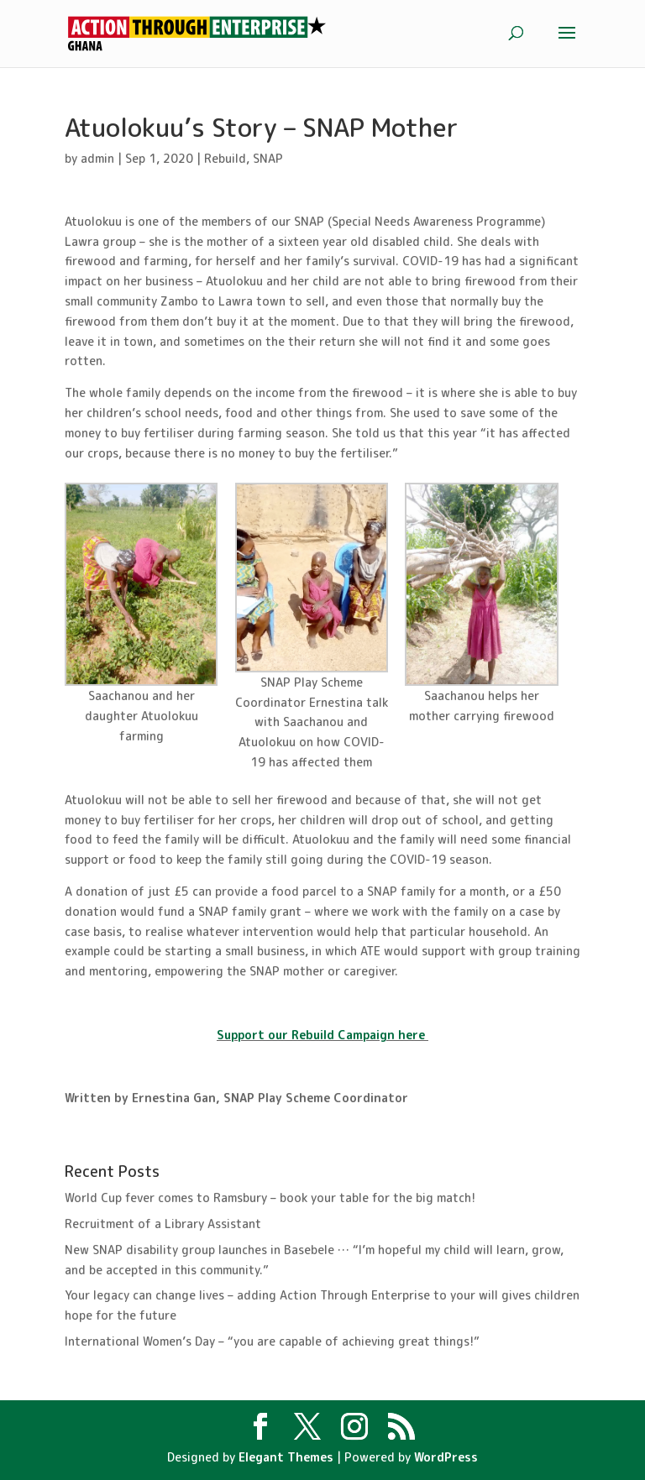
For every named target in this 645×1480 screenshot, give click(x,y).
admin (97, 158)
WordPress (446, 1457)
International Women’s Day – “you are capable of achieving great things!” (272, 1341)
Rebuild (225, 158)
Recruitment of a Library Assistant (163, 1224)
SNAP (268, 158)
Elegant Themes (286, 1457)
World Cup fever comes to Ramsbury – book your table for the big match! (270, 1197)
